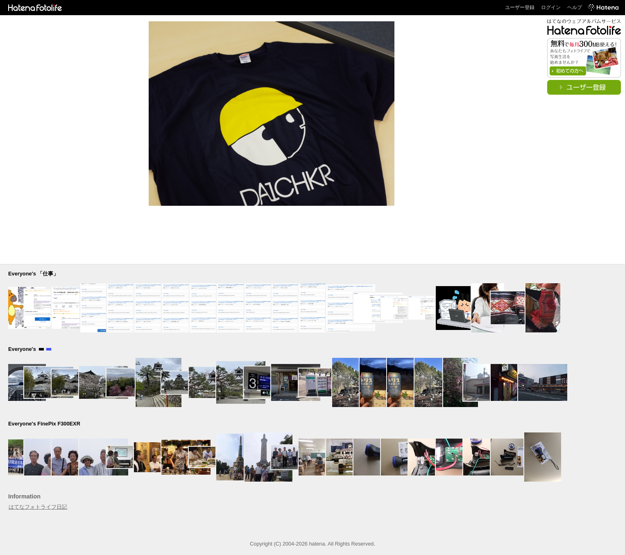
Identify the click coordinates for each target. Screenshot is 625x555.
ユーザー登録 (519, 7)
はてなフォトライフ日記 (38, 507)
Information (24, 496)
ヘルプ (574, 7)
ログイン (551, 7)
